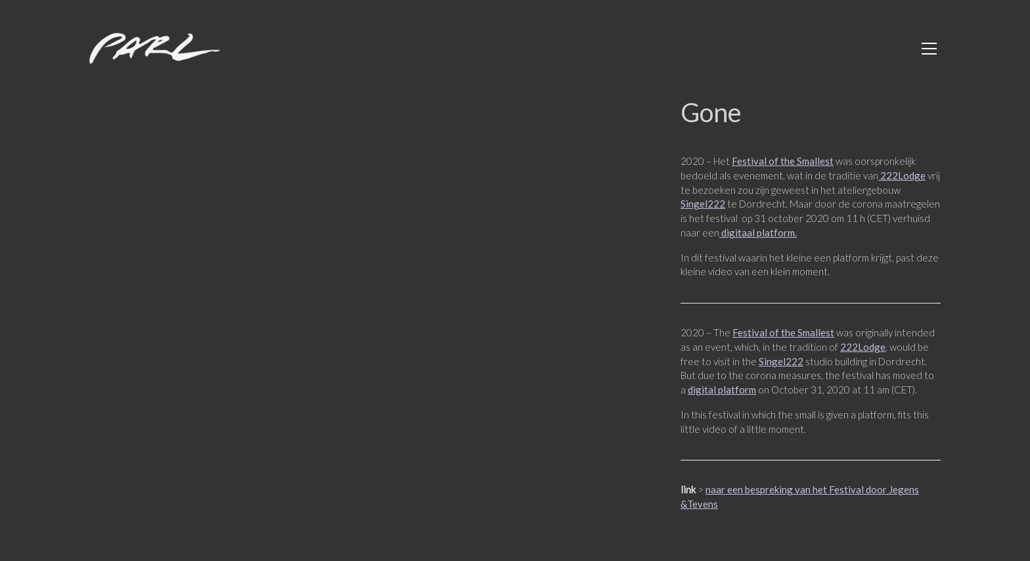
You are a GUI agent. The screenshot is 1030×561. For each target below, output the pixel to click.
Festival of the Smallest (783, 161)
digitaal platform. (758, 232)
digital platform (722, 389)
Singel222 (703, 204)
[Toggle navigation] (929, 48)
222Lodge (902, 175)
